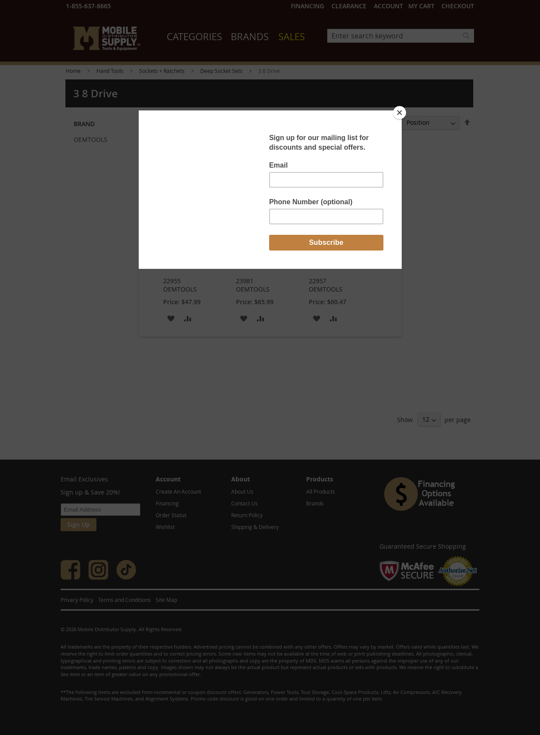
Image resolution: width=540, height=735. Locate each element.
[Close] (399, 112)
